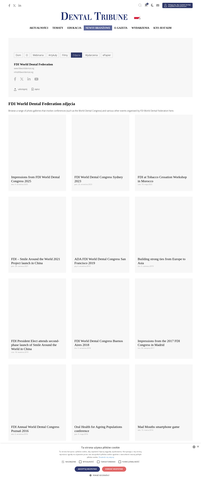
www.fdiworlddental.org (24, 68)
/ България (162, 383)
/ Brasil (39, 365)
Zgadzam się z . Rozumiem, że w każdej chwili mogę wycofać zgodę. (99, 322)
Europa (100, 379)
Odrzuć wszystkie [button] (114, 469)
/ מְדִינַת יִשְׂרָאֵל (39, 443)
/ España (162, 405)
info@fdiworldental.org (23, 72)
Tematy (57, 28)
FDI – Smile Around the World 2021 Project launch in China (35, 162)
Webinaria (38, 55)
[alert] (100, 461)
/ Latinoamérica (162, 365)
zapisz (37, 89)
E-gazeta (120, 28)
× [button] (198, 447)
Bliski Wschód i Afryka (101, 438)
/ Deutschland (39, 392)
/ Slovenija (39, 405)
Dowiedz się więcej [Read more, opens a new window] (106, 457)
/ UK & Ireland (161, 409)
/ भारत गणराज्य (100, 424)
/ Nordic (162, 396)
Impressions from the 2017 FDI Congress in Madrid (159, 194)
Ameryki (100, 360)
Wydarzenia (140, 28)
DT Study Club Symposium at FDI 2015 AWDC (34, 263)
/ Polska (39, 400)
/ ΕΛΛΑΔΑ (100, 392)
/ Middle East (162, 443)
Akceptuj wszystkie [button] (87, 469)
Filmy (65, 55)
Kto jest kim (162, 28)
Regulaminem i (73, 321)
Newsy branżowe (98, 28)
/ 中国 (39, 424)
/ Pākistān (162, 424)
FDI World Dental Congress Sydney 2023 (98, 129)
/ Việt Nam (70, 428)
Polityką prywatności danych (95, 321)
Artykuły (53, 55)
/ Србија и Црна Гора (100, 405)
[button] (100, 475)
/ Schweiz (39, 409)
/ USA (100, 369)
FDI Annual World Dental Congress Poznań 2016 (35, 230)
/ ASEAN (131, 428)
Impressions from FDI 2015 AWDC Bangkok (98, 263)
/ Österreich (39, 383)
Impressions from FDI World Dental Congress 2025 (35, 129)
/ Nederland (100, 396)
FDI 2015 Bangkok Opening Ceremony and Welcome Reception (161, 263)
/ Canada (100, 365)
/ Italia (39, 396)
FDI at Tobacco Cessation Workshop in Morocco (162, 129)
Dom (18, 55)
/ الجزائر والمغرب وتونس (100, 443)
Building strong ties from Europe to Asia (162, 157)
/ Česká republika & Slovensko (100, 388)
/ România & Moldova (162, 400)
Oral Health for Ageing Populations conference (98, 230)
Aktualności (38, 28)
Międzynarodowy (100, 345)
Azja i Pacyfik (101, 419)
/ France (162, 388)
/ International (100, 350)
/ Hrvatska (39, 388)
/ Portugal (100, 400)
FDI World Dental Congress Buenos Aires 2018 (98, 194)
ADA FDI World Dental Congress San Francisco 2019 (100, 162)
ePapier (107, 55)
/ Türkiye (100, 409)
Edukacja (74, 28)
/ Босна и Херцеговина (100, 383)
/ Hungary (161, 392)
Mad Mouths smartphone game (159, 228)
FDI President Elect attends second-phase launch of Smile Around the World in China (35, 196)
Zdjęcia (76, 55)
